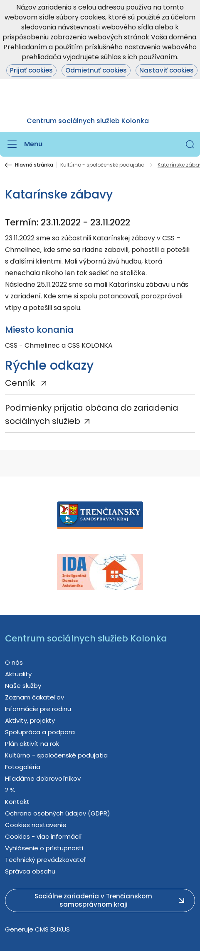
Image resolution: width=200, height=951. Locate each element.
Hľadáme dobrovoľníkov (43, 778)
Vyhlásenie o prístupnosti (44, 848)
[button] (190, 144)
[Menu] (23, 144)
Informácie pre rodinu (38, 708)
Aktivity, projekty (30, 720)
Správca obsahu (30, 871)
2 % (10, 790)
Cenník (21, 383)
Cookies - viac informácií (43, 836)
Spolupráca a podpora (40, 732)
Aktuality (18, 674)
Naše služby (23, 685)
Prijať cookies (31, 70)
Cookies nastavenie (36, 824)
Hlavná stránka (34, 165)
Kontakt (17, 801)
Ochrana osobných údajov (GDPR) (57, 813)
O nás (14, 662)
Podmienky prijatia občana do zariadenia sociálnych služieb (91, 414)
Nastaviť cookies (166, 70)
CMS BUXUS (52, 929)
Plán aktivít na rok (32, 743)
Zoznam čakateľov (34, 697)
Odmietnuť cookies (96, 70)
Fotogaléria (22, 766)
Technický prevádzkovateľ (45, 859)
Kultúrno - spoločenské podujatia (102, 165)
